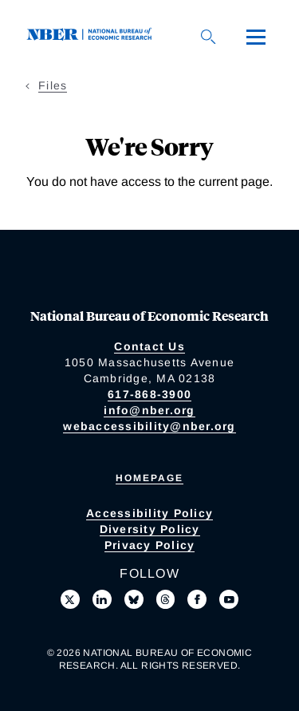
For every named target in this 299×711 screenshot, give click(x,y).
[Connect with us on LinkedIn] (102, 599)
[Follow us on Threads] (165, 599)
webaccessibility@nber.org (149, 426)
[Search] (208, 36)
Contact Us (149, 346)
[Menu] (255, 36)
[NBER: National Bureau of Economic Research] (92, 36)
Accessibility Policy (149, 513)
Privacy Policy (149, 545)
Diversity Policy (150, 529)
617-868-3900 (149, 394)
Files (52, 85)
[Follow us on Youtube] (228, 599)
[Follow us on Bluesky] (134, 599)
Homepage (149, 478)
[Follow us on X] (70, 599)
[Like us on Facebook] (197, 599)
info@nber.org (149, 410)
